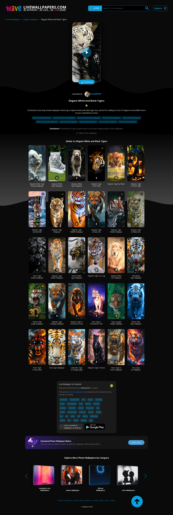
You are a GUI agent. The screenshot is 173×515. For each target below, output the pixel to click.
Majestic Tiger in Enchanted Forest (76, 323)
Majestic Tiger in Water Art (96, 231)
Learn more (136, 442)
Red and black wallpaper (68, 122)
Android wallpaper (75, 392)
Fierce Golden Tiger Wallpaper (76, 277)
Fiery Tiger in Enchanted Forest (96, 323)
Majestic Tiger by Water (116, 184)
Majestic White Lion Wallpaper (116, 277)
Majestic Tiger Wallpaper (57, 231)
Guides (112, 500)
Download (86, 82)
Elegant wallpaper (30, 19)
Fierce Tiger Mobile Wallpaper (37, 277)
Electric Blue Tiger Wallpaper (135, 323)
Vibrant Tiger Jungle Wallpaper (37, 323)
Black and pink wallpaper (88, 122)
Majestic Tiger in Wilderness (136, 231)
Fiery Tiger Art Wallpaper (136, 369)
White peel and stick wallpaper (47, 122)
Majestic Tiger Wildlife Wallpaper (76, 231)
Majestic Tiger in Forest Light (136, 185)
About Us (68, 500)
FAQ (106, 500)
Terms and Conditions (82, 500)
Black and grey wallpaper (108, 122)
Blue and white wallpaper (111, 118)
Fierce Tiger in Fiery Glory (37, 369)
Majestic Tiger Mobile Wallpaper (116, 231)
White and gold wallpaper (131, 118)
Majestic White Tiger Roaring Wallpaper (37, 185)
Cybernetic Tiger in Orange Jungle (77, 369)
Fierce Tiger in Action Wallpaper (116, 369)
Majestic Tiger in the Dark (96, 185)
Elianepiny (92, 94)
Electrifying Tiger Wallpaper (135, 277)
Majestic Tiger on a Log (96, 276)
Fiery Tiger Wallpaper (56, 368)
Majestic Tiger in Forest (96, 368)
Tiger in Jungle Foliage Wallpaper (116, 323)
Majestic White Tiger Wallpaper (56, 185)
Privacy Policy (98, 500)
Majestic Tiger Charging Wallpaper (57, 323)
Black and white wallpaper (42, 118)
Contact (60, 500)
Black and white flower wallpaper (89, 118)
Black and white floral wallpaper (64, 118)
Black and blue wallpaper (127, 122)
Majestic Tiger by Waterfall (37, 231)
